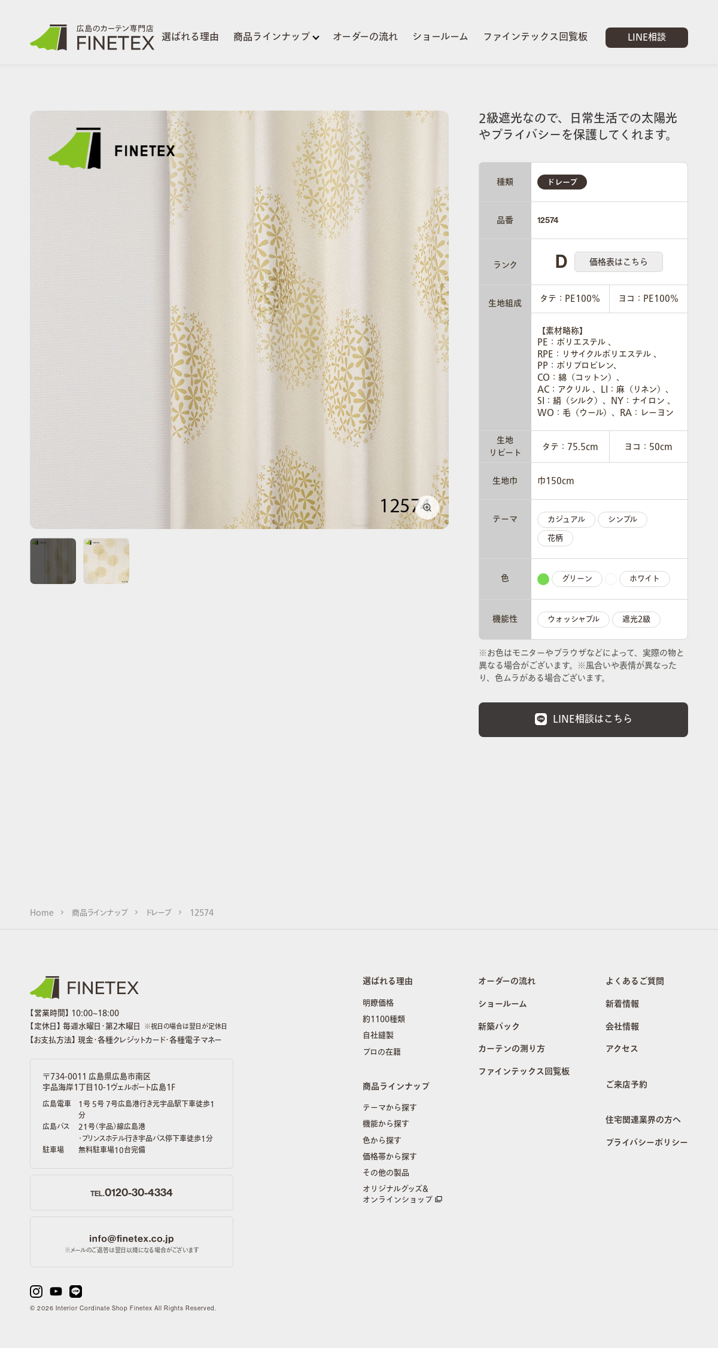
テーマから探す (390, 1107)
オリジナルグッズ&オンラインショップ (402, 1194)
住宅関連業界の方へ (643, 1121)
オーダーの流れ (507, 982)
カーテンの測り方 (511, 1050)
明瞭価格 (378, 1003)
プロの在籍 (382, 1052)
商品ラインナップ (100, 913)
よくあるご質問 (635, 982)
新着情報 (622, 1005)
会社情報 (622, 1028)
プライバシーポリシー (647, 1144)
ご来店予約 (626, 1086)
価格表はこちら (618, 262)
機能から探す (386, 1123)
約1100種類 (384, 1019)
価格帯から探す (390, 1156)
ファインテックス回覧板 (524, 1072)
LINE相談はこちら (583, 719)
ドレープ (159, 913)
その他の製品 (386, 1172)
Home (42, 913)
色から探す (382, 1140)
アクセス (622, 1050)
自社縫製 (378, 1035)
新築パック (499, 1028)
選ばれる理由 (388, 982)
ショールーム (502, 1005)
